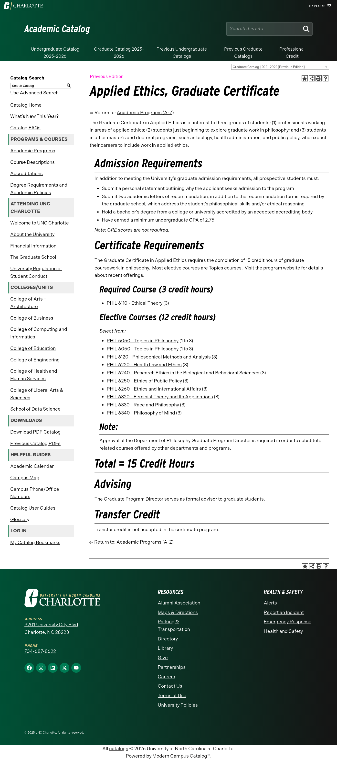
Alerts (270, 603)
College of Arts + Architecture (28, 302)
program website (281, 268)
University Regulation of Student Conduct (36, 272)
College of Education (33, 348)
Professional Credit (292, 52)
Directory (168, 639)
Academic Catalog (57, 28)
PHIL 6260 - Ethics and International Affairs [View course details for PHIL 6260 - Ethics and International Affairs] (154, 389)
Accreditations (26, 173)
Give (163, 657)
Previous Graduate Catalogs (243, 52)
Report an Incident (284, 612)
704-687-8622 (40, 651)
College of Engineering (35, 360)
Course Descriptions (32, 162)
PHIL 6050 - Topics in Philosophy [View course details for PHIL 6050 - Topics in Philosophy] (143, 349)
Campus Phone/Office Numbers (34, 493)
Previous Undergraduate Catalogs (182, 52)
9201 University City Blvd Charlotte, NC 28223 (51, 628)
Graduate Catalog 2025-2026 (119, 52)
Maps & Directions (178, 612)
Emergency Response (287, 622)
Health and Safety (283, 631)
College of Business (31, 318)
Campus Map (24, 478)
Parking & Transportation (174, 625)
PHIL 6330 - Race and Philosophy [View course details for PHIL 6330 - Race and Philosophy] (143, 405)
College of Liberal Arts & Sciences (36, 394)
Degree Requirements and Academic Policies (38, 188)
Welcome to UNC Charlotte (39, 223)
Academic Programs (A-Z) (145, 112)
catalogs (118, 748)
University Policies (178, 705)
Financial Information (33, 246)
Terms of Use (172, 695)
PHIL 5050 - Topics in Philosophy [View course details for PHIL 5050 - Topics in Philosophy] (143, 341)
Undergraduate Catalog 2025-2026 (55, 52)
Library (165, 648)
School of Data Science (35, 409)
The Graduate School (33, 257)
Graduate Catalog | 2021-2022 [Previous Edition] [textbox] (269, 67)
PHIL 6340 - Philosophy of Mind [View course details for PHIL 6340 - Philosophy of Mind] (141, 413)
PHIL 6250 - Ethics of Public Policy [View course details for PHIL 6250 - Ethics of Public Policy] (144, 381)
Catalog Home (26, 105)
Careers (166, 677)
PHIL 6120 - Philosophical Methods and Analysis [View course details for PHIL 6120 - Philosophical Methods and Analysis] (159, 357)
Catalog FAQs (25, 128)
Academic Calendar (32, 466)
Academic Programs (32, 151)
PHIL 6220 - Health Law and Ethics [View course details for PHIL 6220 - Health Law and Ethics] (144, 365)
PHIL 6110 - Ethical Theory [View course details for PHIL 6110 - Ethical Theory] (134, 303)
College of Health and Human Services (33, 374)
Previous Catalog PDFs (35, 443)
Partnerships (172, 667)
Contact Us (170, 686)
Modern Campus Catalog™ (181, 756)
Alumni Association (179, 603)
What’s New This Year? (34, 116)
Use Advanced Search (34, 93)
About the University (32, 234)
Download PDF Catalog (35, 432)
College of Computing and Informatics (38, 333)
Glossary (19, 519)
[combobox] (280, 67)
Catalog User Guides (32, 508)
